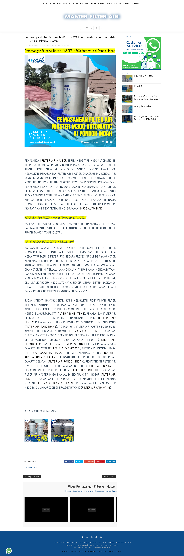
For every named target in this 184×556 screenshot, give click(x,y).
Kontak (90, 551)
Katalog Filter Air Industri (143, 106)
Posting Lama (109, 476)
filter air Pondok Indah (66, 361)
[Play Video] (46, 509)
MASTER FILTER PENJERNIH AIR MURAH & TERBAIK (85, 543)
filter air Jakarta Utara (43, 353)
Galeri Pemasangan (108, 551)
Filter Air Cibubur (84, 370)
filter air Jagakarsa (64, 348)
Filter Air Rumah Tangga (60, 3)
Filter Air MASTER (54, 160)
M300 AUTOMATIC (91, 208)
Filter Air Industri (80, 3)
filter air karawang (96, 387)
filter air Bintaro (100, 366)
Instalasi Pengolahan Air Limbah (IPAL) (123, 3)
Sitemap (118, 551)
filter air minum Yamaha (66, 344)
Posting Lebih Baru (32, 476)
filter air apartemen (82, 331)
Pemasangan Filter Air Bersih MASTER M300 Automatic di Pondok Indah (70, 50)
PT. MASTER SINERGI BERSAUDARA (118, 543)
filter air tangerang (40, 326)
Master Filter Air (51, 45)
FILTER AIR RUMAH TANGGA (143, 76)
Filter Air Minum (98, 3)
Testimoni (97, 551)
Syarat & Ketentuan (80, 551)
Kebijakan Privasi (67, 551)
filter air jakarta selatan (55, 383)
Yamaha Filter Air (63, 45)
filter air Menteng (70, 313)
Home (45, 3)
